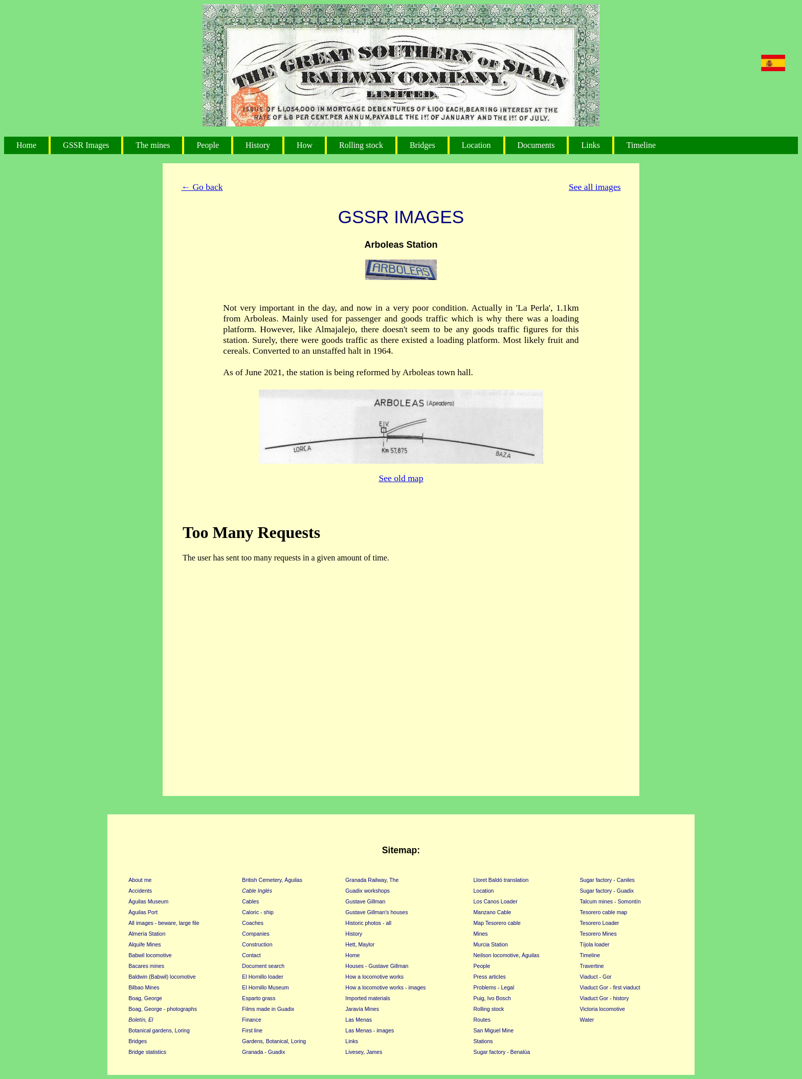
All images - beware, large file (163, 923)
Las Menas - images (369, 1030)
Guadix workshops (367, 891)
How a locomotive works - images (385, 987)
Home (26, 145)
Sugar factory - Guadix (607, 891)
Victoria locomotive (602, 1009)
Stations (483, 1041)
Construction (257, 944)
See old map (401, 478)
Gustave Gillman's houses (376, 912)
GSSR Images (86, 145)
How (305, 145)
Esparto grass (258, 998)
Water (587, 1020)
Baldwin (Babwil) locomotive (161, 977)
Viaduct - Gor (596, 977)
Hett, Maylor (359, 944)
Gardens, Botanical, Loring (274, 1041)
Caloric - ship (258, 912)
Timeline (641, 145)
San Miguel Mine (494, 1030)
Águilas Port (143, 912)
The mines (153, 145)
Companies (255, 934)
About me (139, 880)
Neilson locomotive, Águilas (507, 955)
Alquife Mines (144, 944)
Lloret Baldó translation (501, 880)
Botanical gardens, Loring (159, 1030)
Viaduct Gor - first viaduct (610, 987)
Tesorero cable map (604, 912)
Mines (481, 934)
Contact (251, 955)
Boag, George (145, 998)
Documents (536, 145)
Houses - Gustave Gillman (376, 966)
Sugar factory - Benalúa (502, 1052)
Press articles (490, 977)
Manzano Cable (492, 912)
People (207, 145)
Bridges (422, 145)
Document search (263, 966)
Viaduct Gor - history (604, 998)
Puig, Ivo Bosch (492, 998)
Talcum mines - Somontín (610, 901)
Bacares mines (146, 966)
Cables (250, 901)
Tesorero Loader (599, 923)
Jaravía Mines (362, 1009)
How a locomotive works (374, 977)
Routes (482, 1020)
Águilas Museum (148, 901)
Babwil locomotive (149, 955)
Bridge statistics (147, 1052)
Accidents (140, 891)
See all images (595, 187)
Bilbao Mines (143, 987)
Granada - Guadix (263, 1052)
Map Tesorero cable (497, 923)
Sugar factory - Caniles (607, 880)
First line (252, 1030)
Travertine (592, 966)
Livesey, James (363, 1052)
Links (590, 145)
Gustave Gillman (365, 901)
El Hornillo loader (262, 977)
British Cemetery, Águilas (272, 880)
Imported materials (367, 998)
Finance (251, 1020)
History (258, 145)
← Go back (201, 187)
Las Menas (358, 1020)
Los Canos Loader (496, 901)
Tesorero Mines (598, 934)
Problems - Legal (494, 987)
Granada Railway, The (371, 880)
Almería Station (146, 934)
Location (476, 145)
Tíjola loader (595, 944)
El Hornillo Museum (265, 987)
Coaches (252, 923)
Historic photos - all (368, 923)
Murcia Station (491, 944)
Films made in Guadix (268, 1009)
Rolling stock (361, 145)
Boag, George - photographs (162, 1009)
